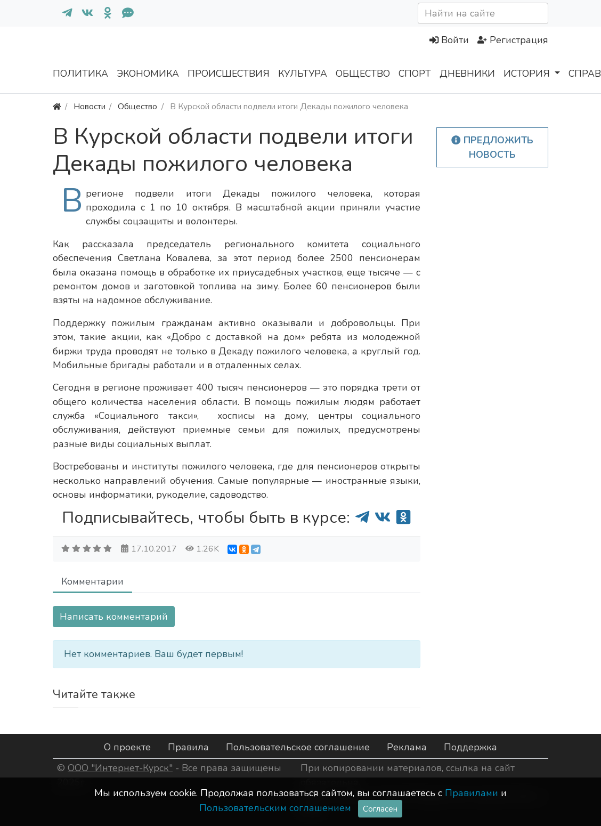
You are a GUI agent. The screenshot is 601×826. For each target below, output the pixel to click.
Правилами (471, 793)
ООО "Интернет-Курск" (120, 768)
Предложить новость (492, 147)
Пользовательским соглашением (275, 807)
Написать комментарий (114, 616)
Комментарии (92, 581)
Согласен (380, 808)
